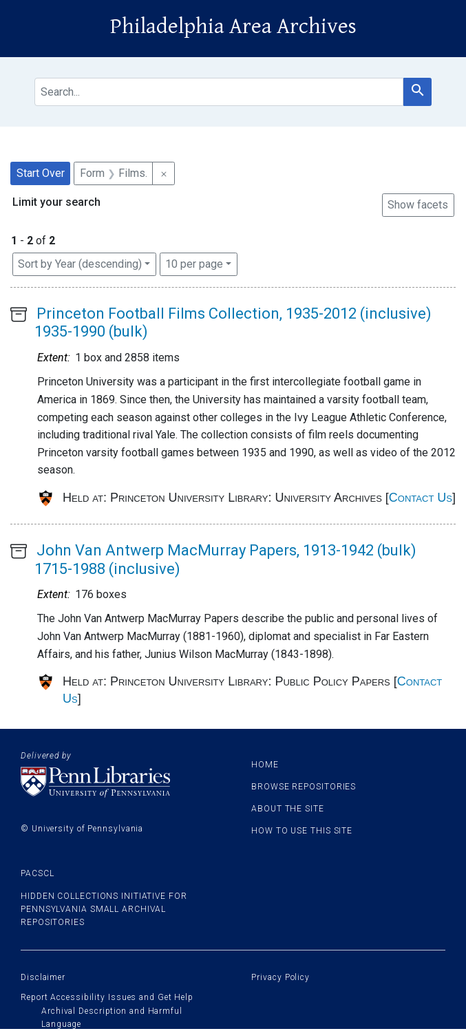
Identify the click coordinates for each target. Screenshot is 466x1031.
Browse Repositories (303, 786)
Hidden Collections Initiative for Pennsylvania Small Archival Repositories (104, 909)
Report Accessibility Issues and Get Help (107, 997)
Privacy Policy (280, 977)
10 (194, 262)
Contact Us (420, 497)
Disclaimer (43, 977)
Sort (80, 263)
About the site (287, 809)
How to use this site (301, 831)
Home (265, 764)
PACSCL (37, 873)
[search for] (218, 92)
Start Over (41, 173)
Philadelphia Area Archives (233, 26)
